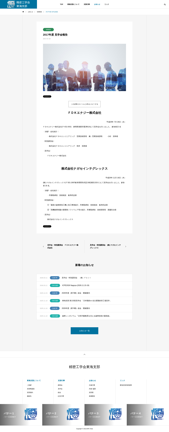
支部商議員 (30, 389)
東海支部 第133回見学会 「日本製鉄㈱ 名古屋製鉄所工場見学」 (86, 301)
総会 (59, 392)
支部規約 (30, 392)
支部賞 (91, 392)
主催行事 (54, 278)
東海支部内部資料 (126, 385)
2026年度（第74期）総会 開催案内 (76, 293)
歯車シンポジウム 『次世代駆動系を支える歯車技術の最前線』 (86, 316)
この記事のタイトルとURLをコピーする (84, 104)
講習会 (60, 385)
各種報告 (48, 29)
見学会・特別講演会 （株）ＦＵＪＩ (76, 278)
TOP (61, 4)
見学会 (60, 389)
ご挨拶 (29, 385)
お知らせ (97, 4)
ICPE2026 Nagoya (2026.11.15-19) (75, 285)
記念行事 (61, 396)
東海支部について (73, 4)
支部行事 (87, 4)
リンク (106, 4)
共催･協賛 (55, 285)
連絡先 (29, 396)
